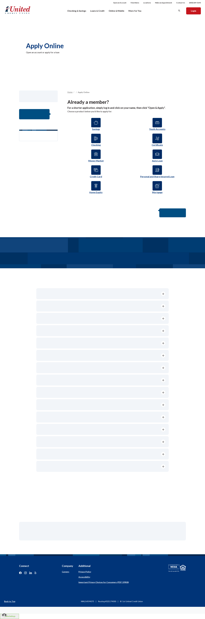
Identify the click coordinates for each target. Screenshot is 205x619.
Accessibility (84, 577)
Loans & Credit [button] (97, 11)
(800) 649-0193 (195, 3)
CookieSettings (9, 616)
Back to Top (9, 601)
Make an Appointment (163, 3)
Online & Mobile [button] (116, 11)
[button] (102, 293)
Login (196, 10)
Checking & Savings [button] (76, 11)
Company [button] (67, 565)
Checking (96, 145)
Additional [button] (84, 565)
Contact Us (180, 3)
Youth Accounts (157, 129)
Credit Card (96, 176)
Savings (96, 129)
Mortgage (157, 192)
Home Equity (96, 192)
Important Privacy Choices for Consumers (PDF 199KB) (103, 582)
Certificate (157, 145)
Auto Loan (157, 160)
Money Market (96, 160)
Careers (65, 571)
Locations (147, 3)
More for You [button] (134, 11)
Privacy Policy (84, 571)
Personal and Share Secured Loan (157, 176)
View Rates (135, 3)
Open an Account (119, 3)
